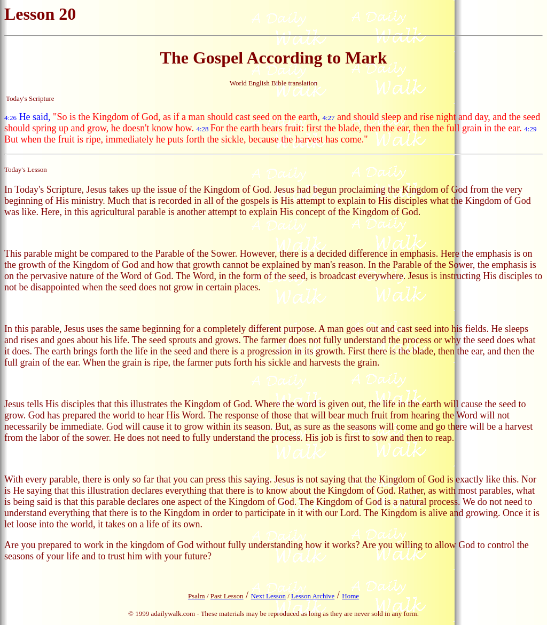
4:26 (10, 118)
